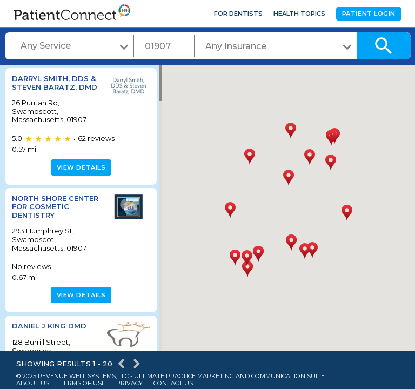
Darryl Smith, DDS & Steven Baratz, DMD (54, 82)
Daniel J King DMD (49, 325)
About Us (32, 383)
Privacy (129, 383)
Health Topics (299, 13)
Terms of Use (82, 383)
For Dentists (238, 13)
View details (79, 167)
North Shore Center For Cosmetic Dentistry (54, 206)
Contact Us (173, 383)
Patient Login (369, 13)
